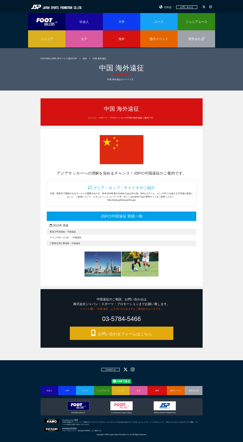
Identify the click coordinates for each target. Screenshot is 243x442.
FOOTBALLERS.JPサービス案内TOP (59, 58)
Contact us (110, 369)
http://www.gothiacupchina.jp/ (121, 200)
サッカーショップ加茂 (70, 420)
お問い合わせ (186, 7)
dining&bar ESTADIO (69, 428)
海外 (85, 58)
